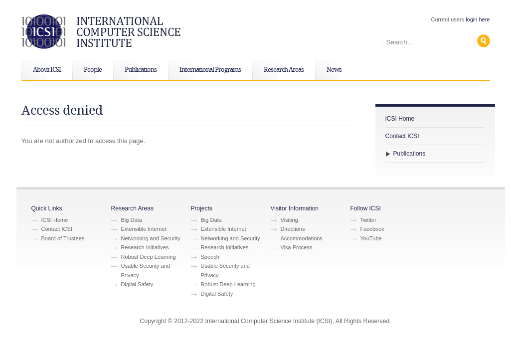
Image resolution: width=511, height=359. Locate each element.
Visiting (289, 220)
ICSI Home (400, 118)
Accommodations (302, 238)
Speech (210, 257)
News (334, 69)
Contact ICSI (402, 136)
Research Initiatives (145, 247)
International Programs (210, 69)
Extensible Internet (144, 229)
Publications (141, 69)
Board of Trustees (63, 238)
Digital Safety (137, 284)
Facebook (372, 229)
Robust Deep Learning (148, 257)
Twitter (368, 220)
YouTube (371, 238)
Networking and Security (150, 238)
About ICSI (47, 69)
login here (478, 19)
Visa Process (297, 247)
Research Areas (284, 69)
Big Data (131, 220)
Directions (293, 229)
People (93, 69)
